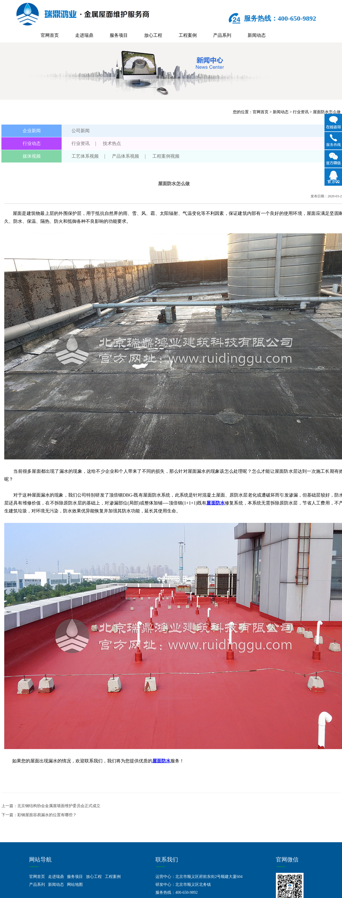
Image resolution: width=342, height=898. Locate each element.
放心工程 (153, 35)
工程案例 (188, 35)
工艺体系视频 (85, 156)
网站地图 (75, 884)
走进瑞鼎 (84, 35)
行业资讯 (301, 112)
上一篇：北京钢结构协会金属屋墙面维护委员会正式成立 (50, 806)
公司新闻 (81, 130)
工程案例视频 (165, 156)
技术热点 (112, 143)
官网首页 (50, 35)
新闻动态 (257, 35)
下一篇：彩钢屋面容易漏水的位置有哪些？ (39, 815)
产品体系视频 (125, 156)
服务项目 (119, 35)
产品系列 (222, 35)
